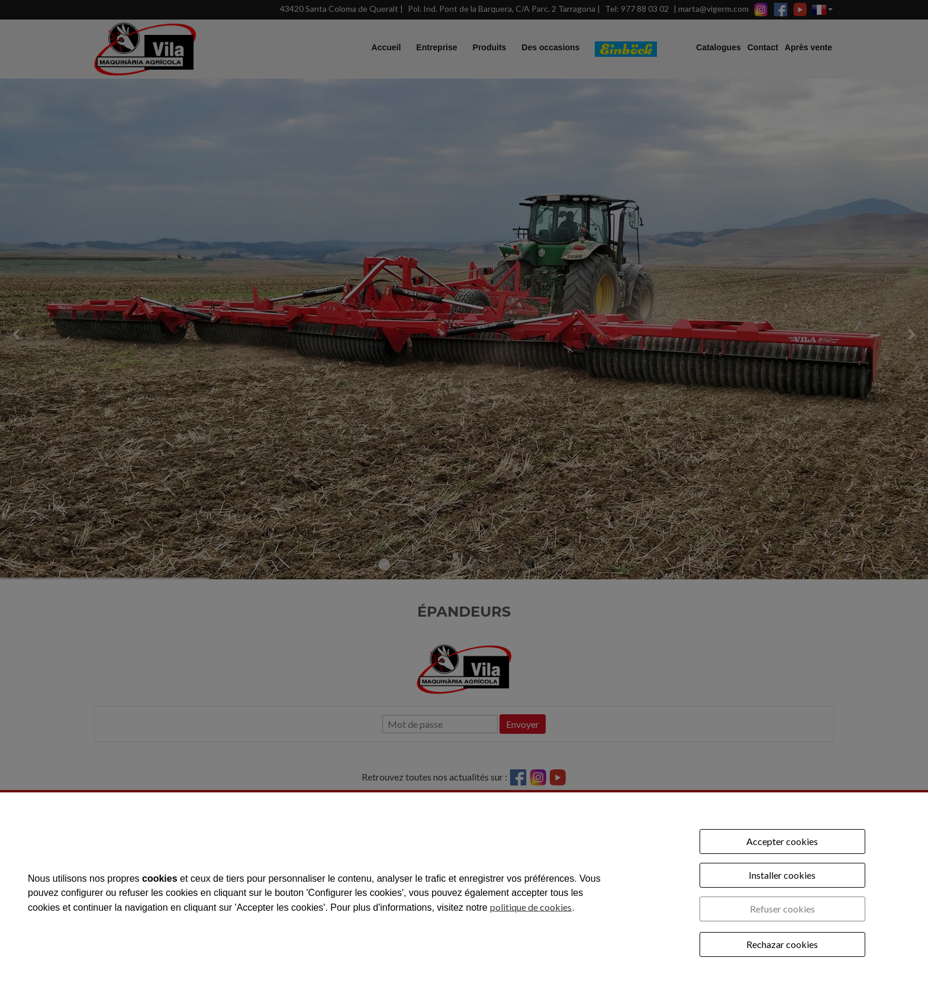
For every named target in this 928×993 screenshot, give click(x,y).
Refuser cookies (782, 908)
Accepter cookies (782, 841)
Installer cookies (782, 875)
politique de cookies (531, 906)
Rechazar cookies (782, 944)
